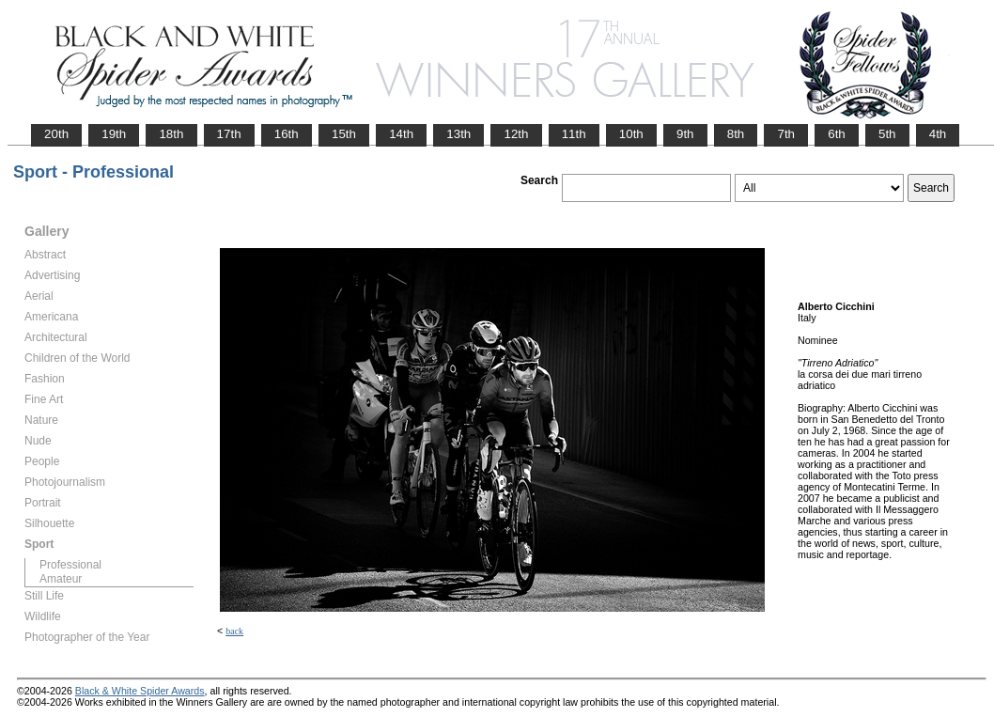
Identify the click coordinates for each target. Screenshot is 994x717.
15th (343, 134)
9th (685, 134)
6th (836, 134)
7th (786, 134)
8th (736, 134)
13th (458, 134)
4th (938, 134)
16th (286, 134)
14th (401, 134)
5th (887, 134)
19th (113, 134)
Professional (70, 564)
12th (515, 134)
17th (229, 134)
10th (631, 134)
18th (171, 134)
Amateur (60, 578)
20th (56, 134)
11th (574, 134)
